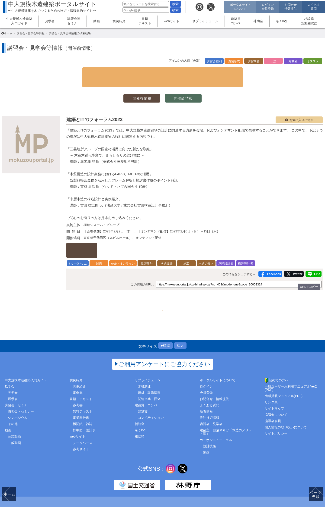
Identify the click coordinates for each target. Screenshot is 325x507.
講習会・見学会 (211, 408)
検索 (175, 4)
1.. (128, 291)
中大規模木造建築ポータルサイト (52, 7)
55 (162, 291)
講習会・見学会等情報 (31, 33)
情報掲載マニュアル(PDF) (283, 380)
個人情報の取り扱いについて (286, 412)
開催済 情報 (186, 87)
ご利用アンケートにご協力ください (164, 348)
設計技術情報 (209, 402)
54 (151, 291)
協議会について (276, 399)
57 (186, 291)
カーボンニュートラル (216, 424)
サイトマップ (274, 393)
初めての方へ (278, 364)
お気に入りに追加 (301, 109)
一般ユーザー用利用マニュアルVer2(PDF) (291, 372)
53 (139, 291)
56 (174, 291)
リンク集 (271, 386)
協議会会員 (273, 405)
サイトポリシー (276, 418)
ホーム (8, 33)
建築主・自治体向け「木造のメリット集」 (226, 416)
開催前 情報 (139, 87)
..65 (197, 291)
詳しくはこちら (90, 235)
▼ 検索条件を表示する (162, 71)
